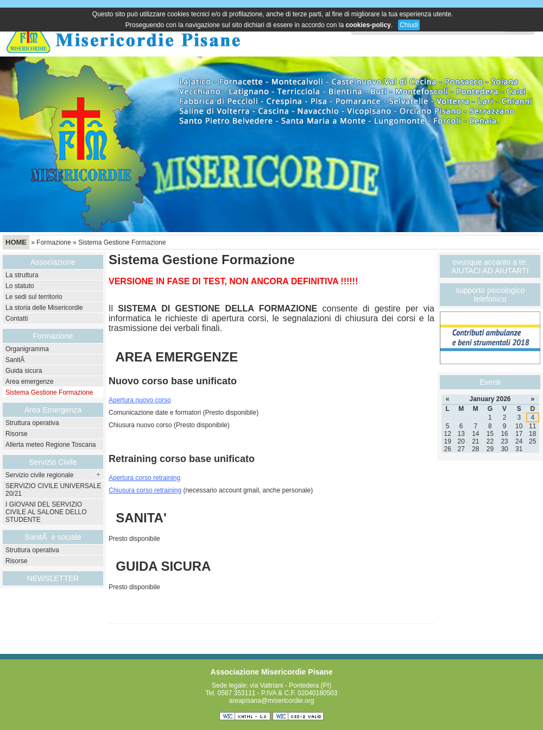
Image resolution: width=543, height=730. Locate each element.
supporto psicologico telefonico (490, 294)
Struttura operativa (32, 423)
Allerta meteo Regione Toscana (50, 444)
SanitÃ (16, 360)
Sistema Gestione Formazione (122, 242)
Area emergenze (29, 381)
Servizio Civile (53, 462)
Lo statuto (19, 286)
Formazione (53, 242)
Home (16, 242)
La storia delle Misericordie (44, 307)
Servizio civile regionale (39, 475)
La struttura (22, 275)
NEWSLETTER (53, 578)
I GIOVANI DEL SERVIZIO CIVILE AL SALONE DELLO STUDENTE (46, 512)
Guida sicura (23, 371)
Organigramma (27, 349)
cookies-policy (367, 25)
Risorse (16, 434)
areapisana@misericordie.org (271, 700)
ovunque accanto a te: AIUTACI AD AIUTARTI (489, 266)
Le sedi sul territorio (33, 297)
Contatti (16, 318)
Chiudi (409, 25)
